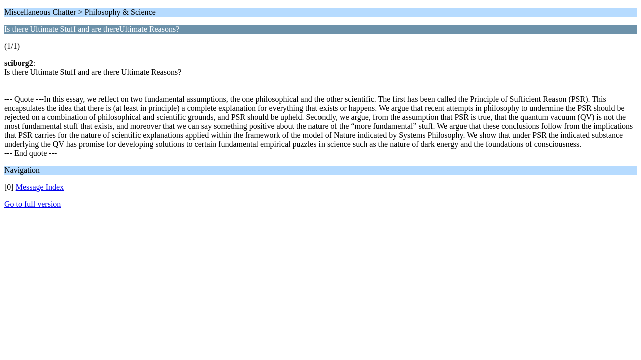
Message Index (40, 187)
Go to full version (32, 204)
